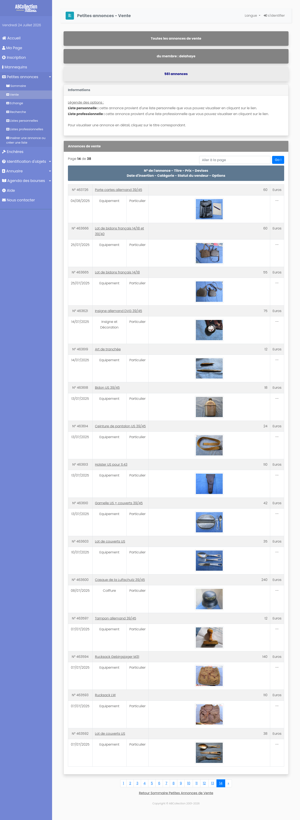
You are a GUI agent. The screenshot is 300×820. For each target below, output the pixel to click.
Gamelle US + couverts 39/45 (119, 503)
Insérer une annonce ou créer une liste (25, 140)
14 (220, 783)
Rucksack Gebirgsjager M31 (117, 656)
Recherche (16, 112)
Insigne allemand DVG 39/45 (118, 310)
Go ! (278, 159)
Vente (12, 95)
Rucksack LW (105, 695)
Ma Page (12, 47)
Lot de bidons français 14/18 (117, 272)
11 (196, 783)
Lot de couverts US (110, 541)
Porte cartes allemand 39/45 (118, 189)
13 (212, 783)
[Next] (228, 783)
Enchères (13, 151)
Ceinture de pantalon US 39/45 (120, 426)
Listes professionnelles (24, 129)
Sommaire (16, 86)
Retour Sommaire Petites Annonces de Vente (176, 793)
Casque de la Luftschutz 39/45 (120, 579)
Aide (8, 190)
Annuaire (12, 171)
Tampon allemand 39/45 (115, 618)
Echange (14, 103)
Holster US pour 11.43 (111, 464)
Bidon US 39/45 (107, 387)
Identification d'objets (24, 161)
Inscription (14, 57)
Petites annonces (20, 76)
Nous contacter (18, 200)
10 (188, 783)
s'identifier (274, 15)
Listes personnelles (22, 121)
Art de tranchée (108, 349)
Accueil (11, 38)
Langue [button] (251, 15)
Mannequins (14, 67)
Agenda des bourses (23, 180)
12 (204, 783)
